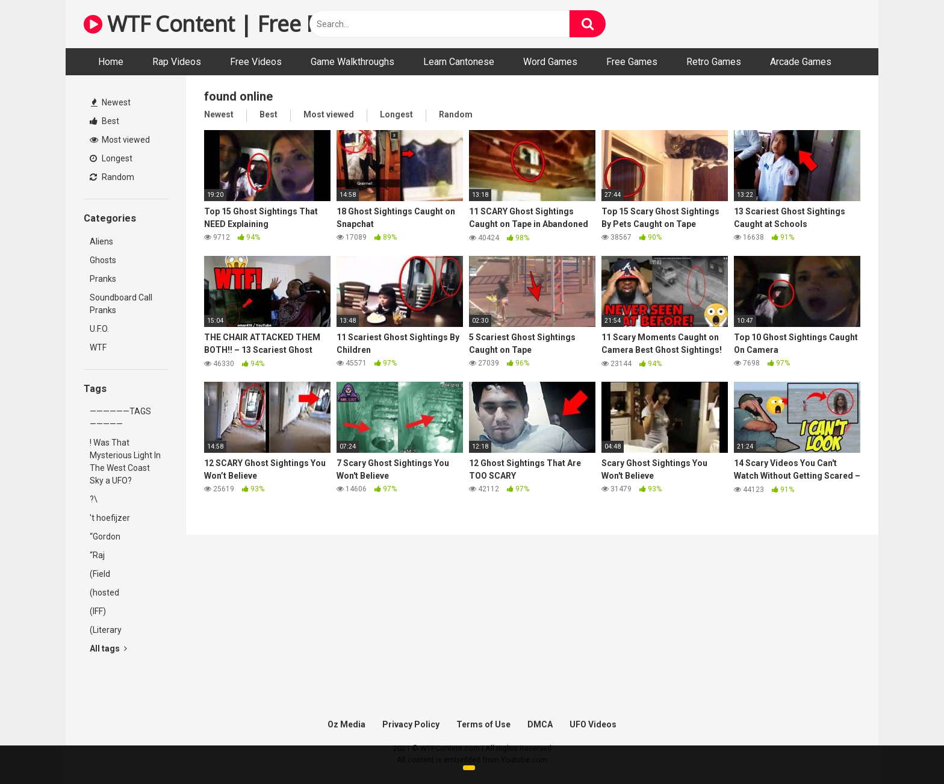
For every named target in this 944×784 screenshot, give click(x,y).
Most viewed (120, 140)
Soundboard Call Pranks (121, 304)
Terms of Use (483, 724)
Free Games (631, 61)
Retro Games (713, 61)
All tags (108, 648)
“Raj (97, 555)
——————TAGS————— (120, 417)
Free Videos (256, 61)
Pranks (103, 279)
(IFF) (98, 611)
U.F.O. (99, 329)
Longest (111, 158)
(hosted (104, 592)
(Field (100, 574)
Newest (111, 102)
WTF (98, 347)
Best (104, 121)
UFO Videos (593, 724)
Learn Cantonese (458, 61)
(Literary (106, 630)
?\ (94, 499)
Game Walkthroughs (352, 61)
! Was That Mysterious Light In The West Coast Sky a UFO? (125, 461)
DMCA (540, 724)
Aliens (101, 241)
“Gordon (105, 536)
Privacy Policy (410, 724)
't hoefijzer (110, 518)
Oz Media (346, 724)
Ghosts (103, 260)
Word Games (550, 61)
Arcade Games (800, 61)
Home (110, 61)
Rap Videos (176, 61)
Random (112, 177)
